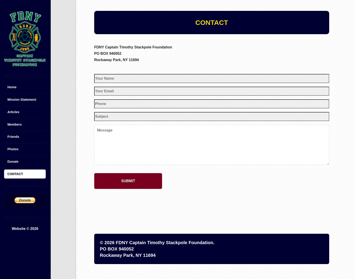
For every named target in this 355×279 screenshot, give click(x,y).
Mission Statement (21, 99)
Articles (13, 112)
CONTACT (15, 174)
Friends (13, 136)
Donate (13, 161)
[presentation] (128, 201)
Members (14, 124)
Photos (13, 149)
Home (12, 87)
